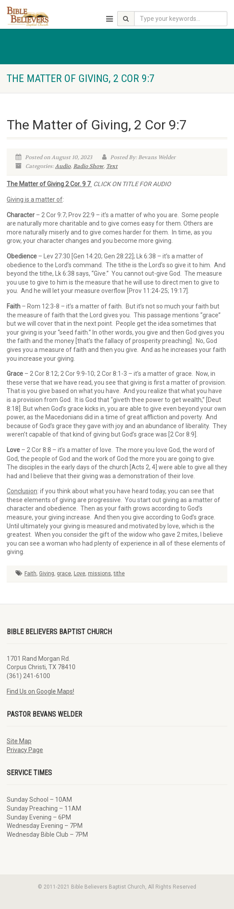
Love (79, 573)
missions (99, 573)
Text (112, 166)
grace (64, 573)
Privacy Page (25, 749)
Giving (46, 573)
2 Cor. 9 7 (78, 183)
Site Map (19, 741)
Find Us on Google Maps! (40, 691)
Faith (30, 573)
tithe (119, 573)
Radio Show (88, 166)
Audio (63, 166)
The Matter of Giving (36, 183)
